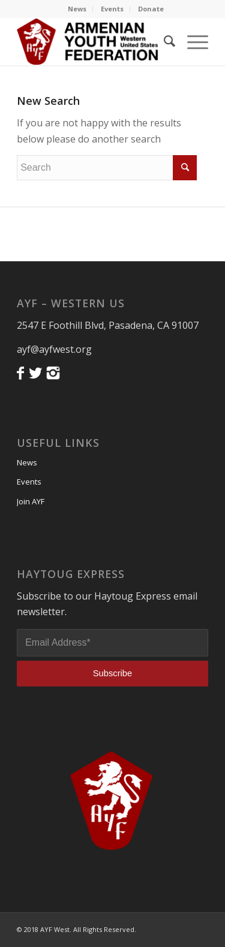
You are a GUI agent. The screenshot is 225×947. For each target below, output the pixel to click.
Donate (151, 8)
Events (112, 8)
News (77, 8)
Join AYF (30, 501)
